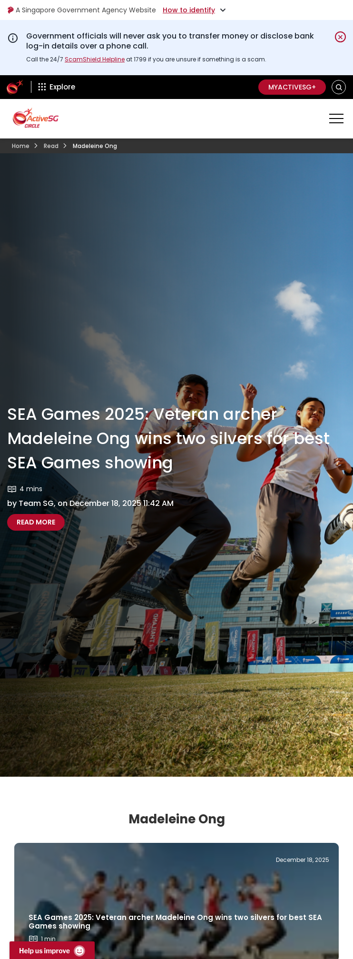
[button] (339, 87)
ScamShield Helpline (95, 59)
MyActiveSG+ (292, 87)
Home (20, 146)
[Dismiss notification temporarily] (340, 36)
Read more (41, 522)
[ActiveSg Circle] (15, 87)
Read (51, 146)
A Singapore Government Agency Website (81, 10)
